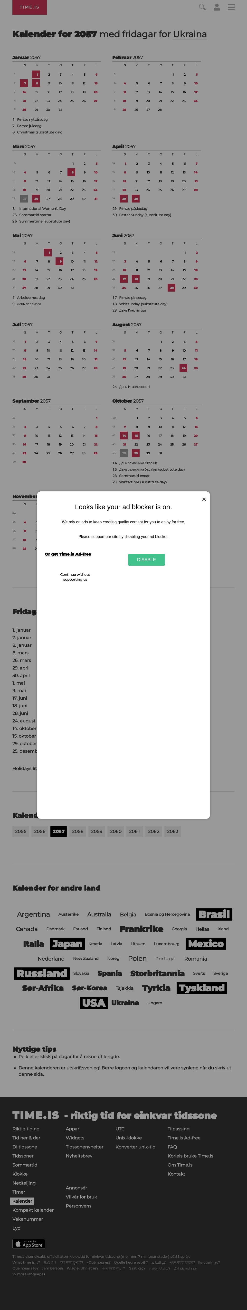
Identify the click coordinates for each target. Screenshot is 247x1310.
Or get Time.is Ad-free (68, 554)
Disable (146, 559)
